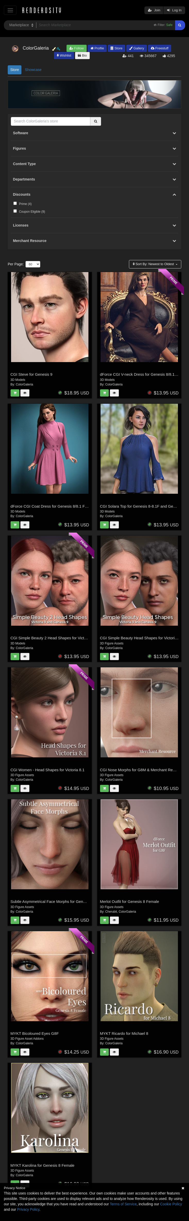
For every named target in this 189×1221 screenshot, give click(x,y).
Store (116, 48)
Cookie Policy (171, 1204)
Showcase (33, 70)
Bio (82, 55)
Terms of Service (123, 1204)
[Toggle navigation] (10, 10)
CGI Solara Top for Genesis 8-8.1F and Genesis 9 (143, 506)
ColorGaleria (24, 384)
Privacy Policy (28, 1209)
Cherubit (111, 911)
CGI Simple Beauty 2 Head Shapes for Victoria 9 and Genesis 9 (65, 638)
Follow (76, 48)
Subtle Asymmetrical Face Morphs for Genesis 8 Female (59, 901)
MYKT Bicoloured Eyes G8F (35, 1033)
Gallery (136, 48)
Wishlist (64, 55)
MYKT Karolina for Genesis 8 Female (43, 1165)
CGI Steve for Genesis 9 (32, 374)
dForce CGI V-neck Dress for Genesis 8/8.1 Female (144, 374)
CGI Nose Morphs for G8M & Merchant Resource (142, 770)
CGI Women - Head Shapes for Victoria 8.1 (48, 770)
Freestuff (160, 48)
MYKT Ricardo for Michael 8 (124, 1033)
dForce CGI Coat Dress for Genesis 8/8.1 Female (53, 506)
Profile (97, 48)
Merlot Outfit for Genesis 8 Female (129, 901)
